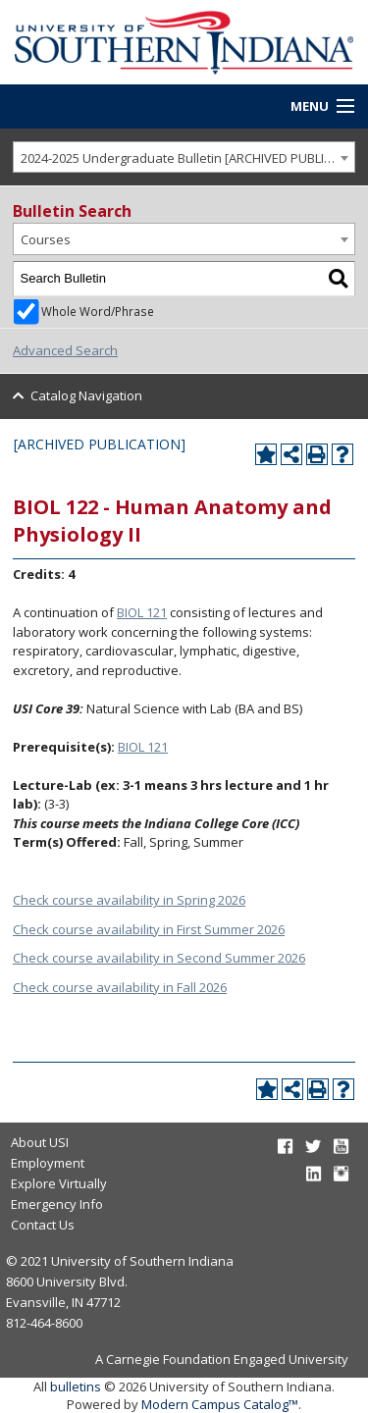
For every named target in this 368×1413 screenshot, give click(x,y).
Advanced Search (65, 350)
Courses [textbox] (46, 239)
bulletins (75, 1386)
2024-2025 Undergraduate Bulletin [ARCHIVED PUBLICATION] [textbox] (188, 158)
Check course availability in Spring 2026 (129, 900)
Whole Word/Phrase (97, 311)
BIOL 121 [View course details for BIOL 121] (142, 612)
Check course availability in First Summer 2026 (149, 929)
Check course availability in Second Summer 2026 (159, 958)
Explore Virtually (59, 1183)
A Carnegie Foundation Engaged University (221, 1359)
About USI (40, 1142)
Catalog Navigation (86, 395)
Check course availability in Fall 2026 (120, 987)
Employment (47, 1163)
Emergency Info (57, 1204)
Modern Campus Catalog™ (219, 1404)
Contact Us (43, 1224)
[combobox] (184, 157)
